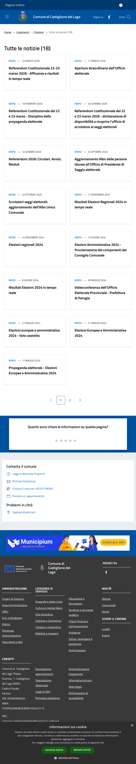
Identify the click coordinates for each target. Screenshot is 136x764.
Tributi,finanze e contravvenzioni (78, 623)
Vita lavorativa (44, 614)
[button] (68, 758)
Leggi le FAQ (42, 692)
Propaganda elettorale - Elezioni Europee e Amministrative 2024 (33, 370)
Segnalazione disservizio (43, 682)
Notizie (106, 599)
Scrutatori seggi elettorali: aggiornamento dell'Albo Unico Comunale (32, 207)
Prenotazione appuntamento (44, 671)
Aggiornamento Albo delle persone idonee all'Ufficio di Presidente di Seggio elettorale (101, 164)
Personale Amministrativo (11, 633)
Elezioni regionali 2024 (26, 244)
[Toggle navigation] (7, 17)
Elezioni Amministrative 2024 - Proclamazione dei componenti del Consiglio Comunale (101, 250)
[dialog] (68, 743)
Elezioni (39, 32)
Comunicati (109, 605)
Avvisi (12, 61)
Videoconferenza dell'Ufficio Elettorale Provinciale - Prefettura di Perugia (100, 293)
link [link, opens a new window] (102, 742)
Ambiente (74, 632)
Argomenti (22, 32)
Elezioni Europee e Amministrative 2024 (100, 332)
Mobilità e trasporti (46, 633)
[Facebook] (107, 17)
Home (7, 32)
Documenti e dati (12, 642)
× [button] (132, 725)
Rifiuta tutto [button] (82, 749)
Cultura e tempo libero (48, 608)
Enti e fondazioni (12, 618)
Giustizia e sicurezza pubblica (81, 612)
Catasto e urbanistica (48, 627)
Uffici (5, 611)
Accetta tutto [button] (54, 750)
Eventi (106, 635)
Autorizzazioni (77, 650)
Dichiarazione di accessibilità (78, 695)
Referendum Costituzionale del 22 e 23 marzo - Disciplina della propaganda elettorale (34, 116)
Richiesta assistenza (47, 698)
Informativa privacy (80, 680)
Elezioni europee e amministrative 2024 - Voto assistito (34, 332)
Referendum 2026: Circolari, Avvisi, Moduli (35, 161)
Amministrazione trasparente (79, 671)
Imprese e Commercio (48, 621)
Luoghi (106, 629)
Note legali (75, 687)
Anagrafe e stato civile (48, 601)
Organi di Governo (13, 599)
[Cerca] (128, 17)
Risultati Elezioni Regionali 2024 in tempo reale (101, 204)
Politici (6, 624)
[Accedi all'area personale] (121, 5)
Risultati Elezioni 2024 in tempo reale (32, 290)
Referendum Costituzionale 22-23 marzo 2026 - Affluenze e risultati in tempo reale (34, 73)
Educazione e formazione (76, 601)
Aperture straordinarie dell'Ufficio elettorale (100, 70)
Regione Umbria (14, 5)
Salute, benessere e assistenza (80, 641)
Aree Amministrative (14, 605)
